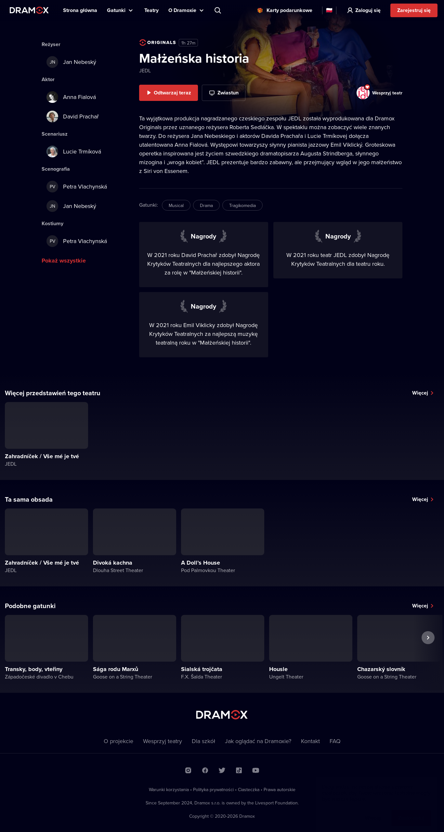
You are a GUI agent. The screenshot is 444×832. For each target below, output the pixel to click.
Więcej (420, 393)
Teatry (151, 10)
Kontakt (310, 741)
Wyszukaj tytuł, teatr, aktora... (218, 10)
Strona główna (80, 10)
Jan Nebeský (71, 62)
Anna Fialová (71, 97)
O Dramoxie (182, 10)
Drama (206, 205)
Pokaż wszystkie (64, 260)
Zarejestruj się (414, 10)
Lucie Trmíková (73, 151)
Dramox (29, 10)
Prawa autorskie (279, 789)
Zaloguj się (368, 10)
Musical (176, 205)
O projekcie (118, 741)
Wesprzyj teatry (162, 741)
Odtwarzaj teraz (172, 92)
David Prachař (72, 116)
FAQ (335, 741)
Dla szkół (203, 741)
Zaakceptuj (411, 811)
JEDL (145, 70)
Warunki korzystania (169, 789)
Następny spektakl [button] (428, 652)
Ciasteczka (248, 789)
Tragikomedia (242, 205)
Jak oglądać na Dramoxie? (258, 741)
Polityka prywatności (213, 789)
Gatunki (116, 10)
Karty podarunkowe (289, 10)
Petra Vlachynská (76, 186)
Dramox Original (157, 42)
